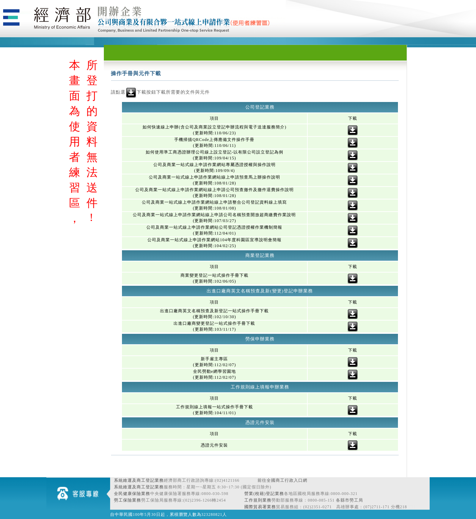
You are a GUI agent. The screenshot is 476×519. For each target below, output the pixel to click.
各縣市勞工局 (349, 500)
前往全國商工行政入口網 (282, 480)
